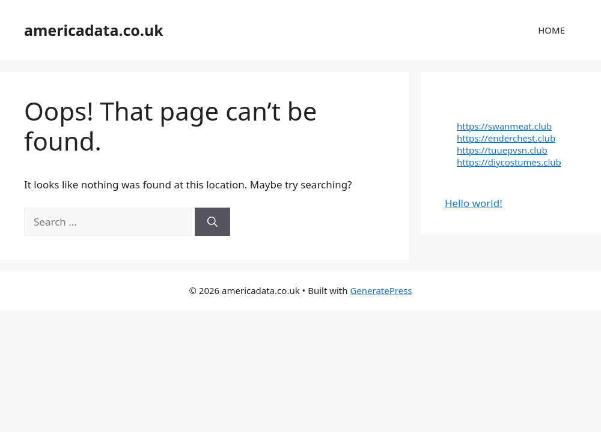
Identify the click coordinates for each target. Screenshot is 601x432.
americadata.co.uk (93, 30)
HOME (551, 30)
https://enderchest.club (506, 138)
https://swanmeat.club (504, 126)
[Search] (212, 222)
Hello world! (473, 203)
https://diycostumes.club (509, 162)
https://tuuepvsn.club (502, 150)
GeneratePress (381, 290)
